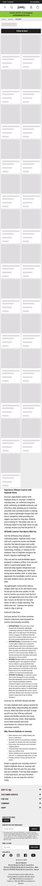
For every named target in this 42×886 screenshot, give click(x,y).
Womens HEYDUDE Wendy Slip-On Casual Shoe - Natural (21, 869)
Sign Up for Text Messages (12, 825)
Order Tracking (8, 2)
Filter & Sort (21, 31)
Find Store (34, 847)
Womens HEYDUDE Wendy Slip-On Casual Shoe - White (21, 867)
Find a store (6, 843)
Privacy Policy (13, 836)
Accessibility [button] (34, 2)
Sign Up (6, 820)
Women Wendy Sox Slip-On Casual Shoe (21, 865)
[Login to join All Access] (21, 13)
